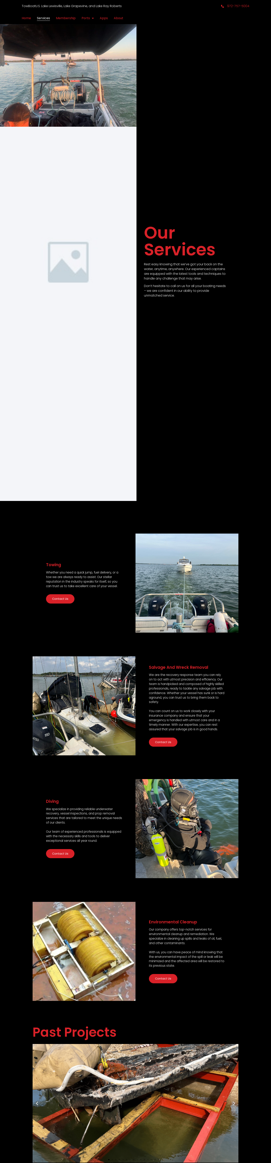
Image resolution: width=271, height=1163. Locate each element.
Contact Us (64, 619)
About (118, 18)
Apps (104, 18)
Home (26, 18)
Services (43, 18)
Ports (88, 18)
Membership (66, 18)
